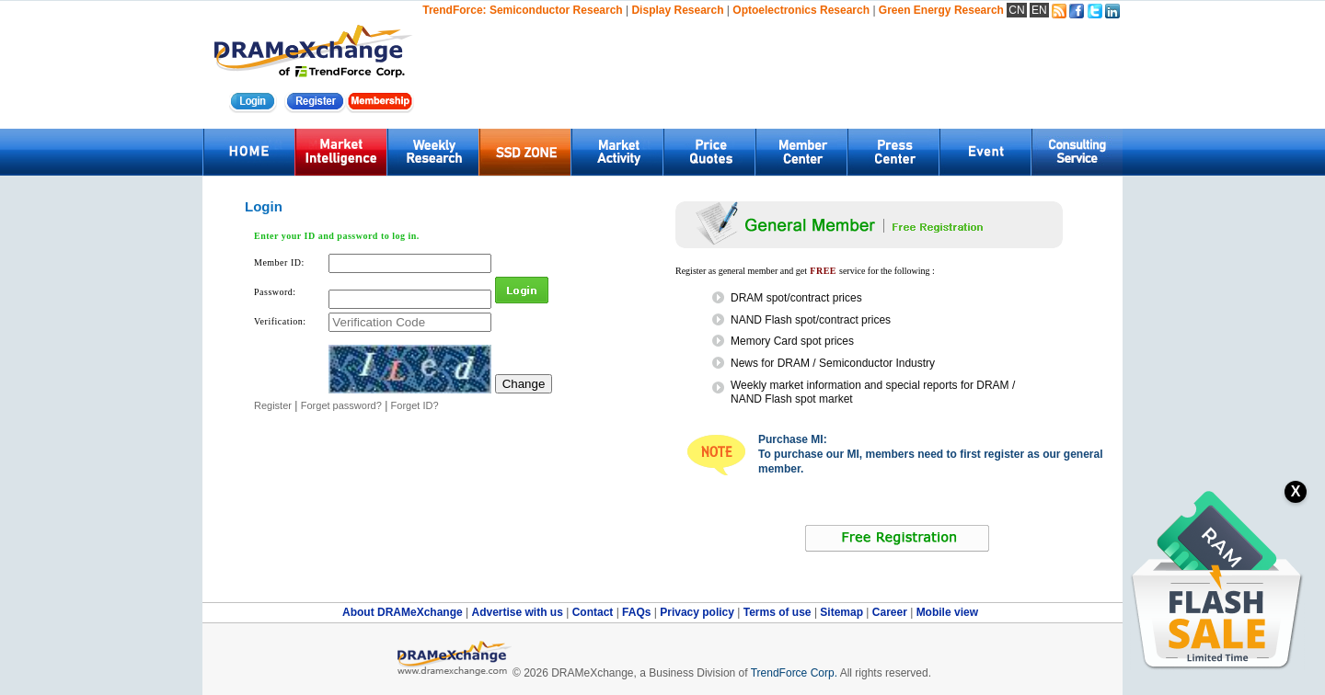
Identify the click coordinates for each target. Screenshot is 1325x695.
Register (273, 405)
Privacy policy (698, 612)
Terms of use (778, 612)
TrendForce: (454, 10)
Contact (594, 612)
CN (1016, 10)
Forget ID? (415, 405)
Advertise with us (518, 612)
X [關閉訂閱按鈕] (1296, 491)
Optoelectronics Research (801, 10)
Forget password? (341, 405)
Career (889, 612)
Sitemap (843, 612)
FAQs (638, 612)
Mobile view (947, 612)
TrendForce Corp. (794, 673)
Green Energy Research (941, 10)
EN (1039, 10)
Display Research (677, 10)
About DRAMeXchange (404, 612)
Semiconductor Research (556, 10)
